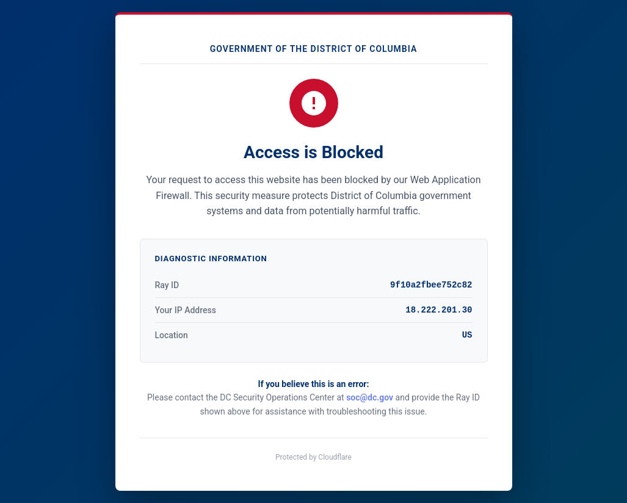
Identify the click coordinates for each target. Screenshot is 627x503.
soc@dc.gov (369, 397)
